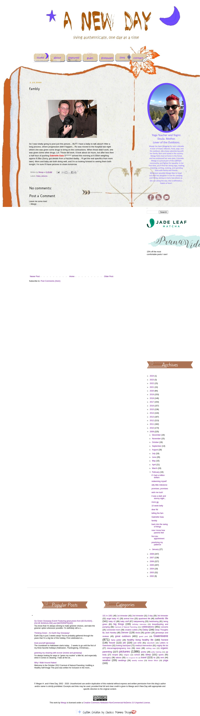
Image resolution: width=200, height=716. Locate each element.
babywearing (139, 621)
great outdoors (123, 636)
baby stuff (124, 621)
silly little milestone (159, 485)
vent (162, 657)
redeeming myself (159, 481)
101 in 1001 (107, 616)
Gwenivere (161, 636)
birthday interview (139, 624)
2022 (152, 383)
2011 (152, 424)
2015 (152, 409)
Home (71, 276)
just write (137, 643)
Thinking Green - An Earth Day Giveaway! (52, 633)
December (156, 435)
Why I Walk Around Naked (45, 663)
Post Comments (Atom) (50, 281)
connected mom (113, 630)
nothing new (151, 648)
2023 (152, 380)
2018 (152, 398)
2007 (152, 558)
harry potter (116, 640)
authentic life (161, 618)
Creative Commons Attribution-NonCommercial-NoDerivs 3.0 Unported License (116, 703)
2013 (152, 417)
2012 (152, 420)
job (124, 642)
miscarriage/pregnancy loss (118, 648)
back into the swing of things (160, 525)
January (155, 549)
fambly (154, 521)
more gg (155, 502)
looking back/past (123, 645)
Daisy (38, 176)
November (156, 439)
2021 (152, 387)
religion (126, 655)
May (154, 461)
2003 (152, 572)
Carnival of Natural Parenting (126, 627)
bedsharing (154, 621)
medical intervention (143, 645)
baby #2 (112, 621)
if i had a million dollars (158, 476)
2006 (152, 561)
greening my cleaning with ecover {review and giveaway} (58, 653)
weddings (122, 660)
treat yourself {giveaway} (44, 643)
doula (137, 633)
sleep (148, 654)
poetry (143, 652)
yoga (165, 660)
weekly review (137, 660)
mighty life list (162, 645)
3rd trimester (162, 616)
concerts (164, 627)
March (155, 468)
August (155, 450)
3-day (150, 616)
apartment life (144, 618)
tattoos (118, 657)
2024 (152, 376)
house (112, 642)
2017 (152, 402)
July (154, 453)
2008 (152, 554)
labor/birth (151, 643)
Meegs (64, 703)
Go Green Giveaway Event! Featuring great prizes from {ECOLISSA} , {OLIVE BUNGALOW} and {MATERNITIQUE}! (63, 622)
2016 (152, 406)
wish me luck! (157, 492)
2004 (152, 569)
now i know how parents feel (158, 531)
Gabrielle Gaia (158, 517)
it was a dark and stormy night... (159, 497)
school (137, 655)
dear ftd (155, 509)
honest (164, 640)
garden (148, 633)
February (156, 472)
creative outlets (131, 630)
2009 (152, 432)
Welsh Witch (153, 660)
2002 (152, 576)
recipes (115, 655)
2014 (152, 413)
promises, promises (160, 488)
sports (161, 655)
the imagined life (132, 658)
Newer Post (35, 276)
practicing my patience (157, 543)
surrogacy (106, 657)
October (155, 442)
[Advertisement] (157, 308)
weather (106, 660)
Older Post (108, 276)
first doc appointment (158, 537)
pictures (44, 176)
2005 (152, 565)
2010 (152, 428)
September (157, 446)
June (154, 457)
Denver (124, 632)
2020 (152, 391)
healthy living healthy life (140, 640)
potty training (156, 652)
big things (118, 624)
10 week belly (157, 506)
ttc (154, 657)
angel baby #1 (113, 618)
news (138, 648)
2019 (152, 394)
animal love (129, 618)
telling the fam (157, 513)
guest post (143, 636)
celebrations (148, 627)
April (154, 465)
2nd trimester (137, 616)
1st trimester (122, 616)
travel (143, 657)
